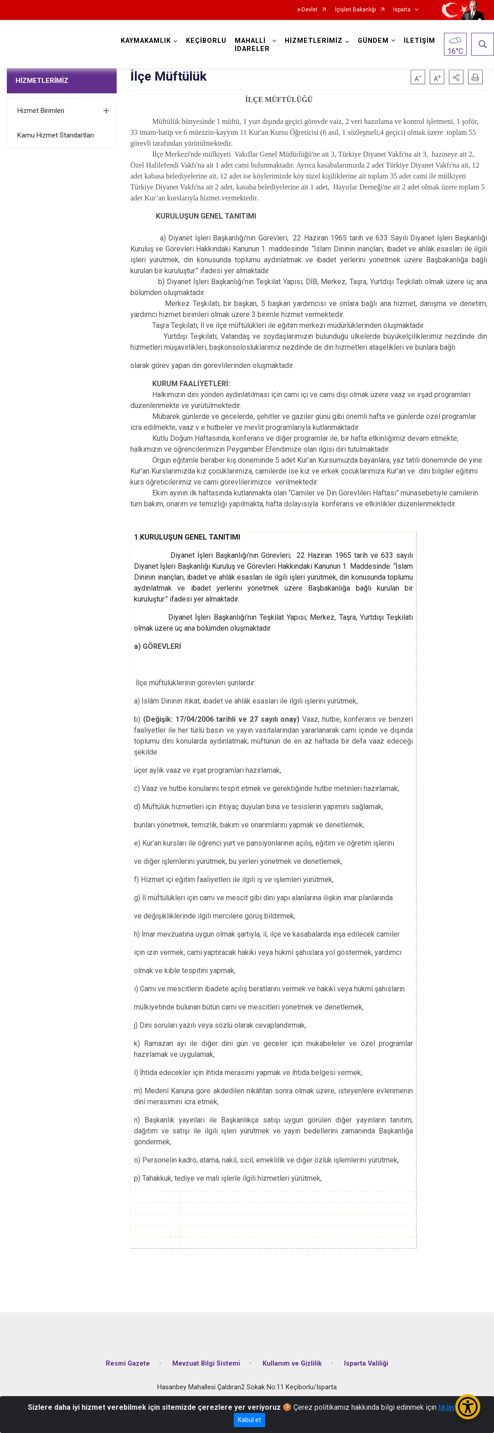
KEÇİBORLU (206, 41)
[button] (456, 77)
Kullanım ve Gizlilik (292, 1363)
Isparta (402, 10)
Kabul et (249, 1419)
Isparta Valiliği (366, 1363)
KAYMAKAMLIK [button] (146, 41)
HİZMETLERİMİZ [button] (314, 41)
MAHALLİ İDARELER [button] (252, 45)
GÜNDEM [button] (373, 41)
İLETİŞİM (419, 41)
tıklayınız (452, 1407)
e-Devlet (307, 10)
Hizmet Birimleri (40, 111)
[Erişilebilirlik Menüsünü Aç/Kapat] (467, 1406)
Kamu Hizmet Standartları (55, 135)
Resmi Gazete (128, 1363)
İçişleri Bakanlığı (355, 10)
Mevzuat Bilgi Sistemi (206, 1363)
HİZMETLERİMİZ (41, 80)
